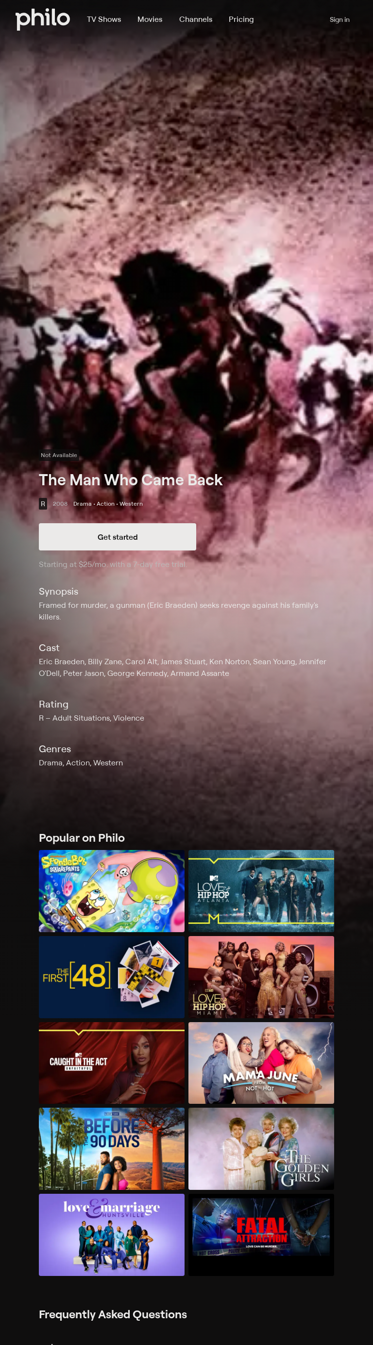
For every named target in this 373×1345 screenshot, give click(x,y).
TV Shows (104, 19)
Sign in (340, 19)
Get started (118, 537)
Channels (195, 19)
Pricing (241, 19)
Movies (149, 19)
